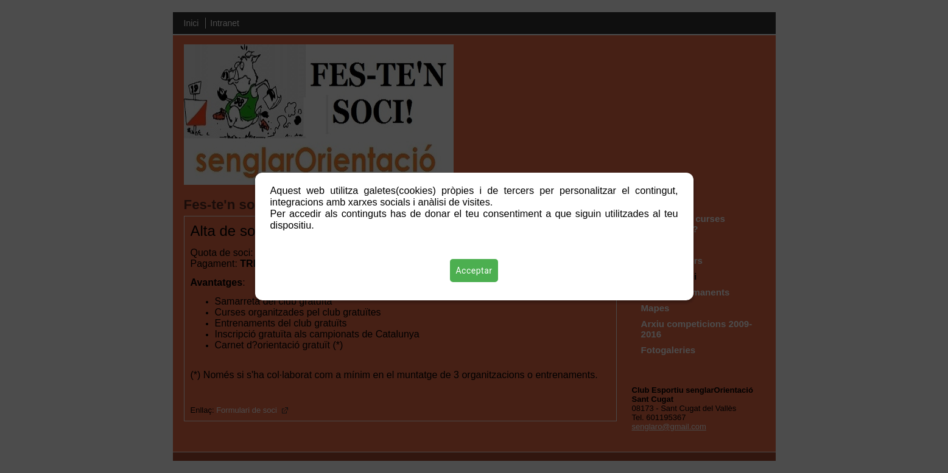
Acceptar (474, 270)
